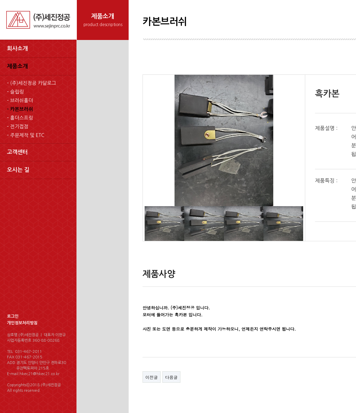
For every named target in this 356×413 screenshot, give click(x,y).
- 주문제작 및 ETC (25, 135)
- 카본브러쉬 (20, 109)
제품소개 (17, 66)
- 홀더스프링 (20, 117)
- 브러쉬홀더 (20, 100)
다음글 (171, 377)
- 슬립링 (15, 91)
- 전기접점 (18, 126)
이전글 (151, 377)
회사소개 (17, 48)
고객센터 (17, 152)
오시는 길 (18, 169)
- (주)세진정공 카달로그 (31, 83)
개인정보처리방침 (22, 323)
